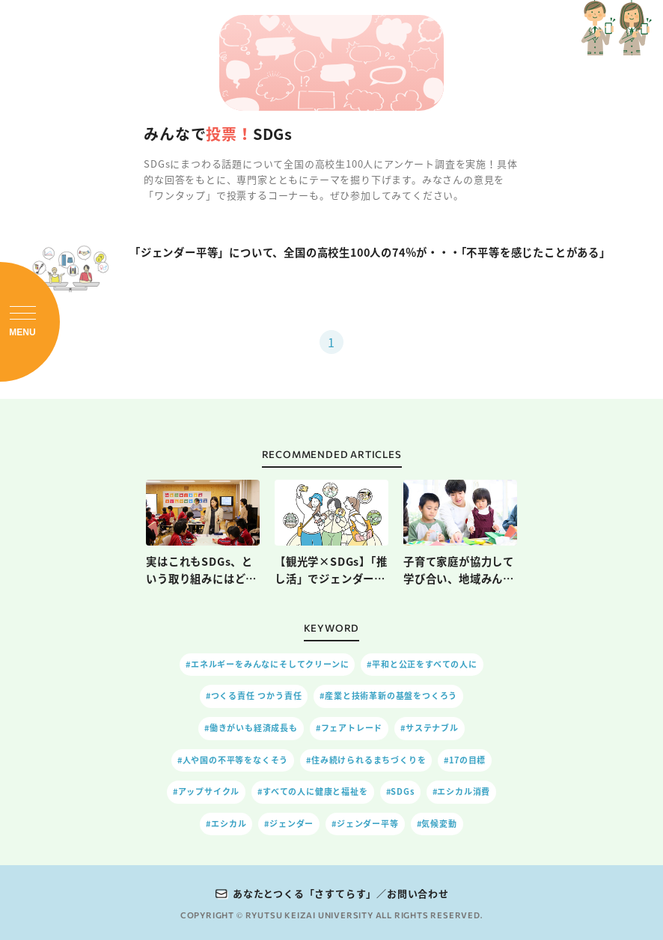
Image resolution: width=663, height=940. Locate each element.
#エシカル (226, 823)
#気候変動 (437, 823)
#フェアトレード (349, 727)
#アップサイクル (206, 791)
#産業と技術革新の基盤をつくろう (388, 695)
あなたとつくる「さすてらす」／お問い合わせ (341, 893)
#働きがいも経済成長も (251, 727)
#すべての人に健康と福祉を (312, 791)
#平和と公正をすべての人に (422, 664)
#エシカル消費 (462, 791)
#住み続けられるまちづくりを (366, 760)
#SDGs (400, 791)
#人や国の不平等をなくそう (232, 760)
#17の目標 (465, 760)
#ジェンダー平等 (365, 823)
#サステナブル (429, 727)
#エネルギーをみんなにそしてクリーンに (267, 664)
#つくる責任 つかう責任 (254, 695)
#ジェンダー (289, 823)
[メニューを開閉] (30, 322)
